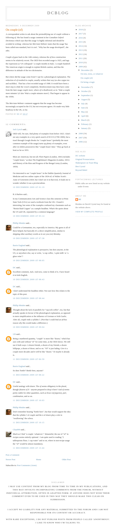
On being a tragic (88, 82)
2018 (81, 29)
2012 (81, 54)
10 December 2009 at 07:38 (29, 238)
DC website (80, 155)
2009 (81, 66)
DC (14, 267)
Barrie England (19, 245)
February (85, 124)
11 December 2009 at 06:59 (28, 359)
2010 (81, 62)
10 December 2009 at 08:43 (29, 279)
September (85, 95)
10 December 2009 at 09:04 (29, 327)
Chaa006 (16, 429)
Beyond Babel (81, 170)
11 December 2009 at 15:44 (28, 448)
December (85, 70)
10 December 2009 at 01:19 (29, 187)
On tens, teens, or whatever (92, 74)
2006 (81, 142)
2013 (81, 50)
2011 (81, 58)
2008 (81, 133)
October (84, 91)
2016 (81, 38)
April (83, 116)
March (84, 120)
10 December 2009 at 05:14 (29, 216)
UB (14, 334)
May (83, 112)
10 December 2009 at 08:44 (29, 298)
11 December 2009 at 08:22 (28, 375)
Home (38, 459)
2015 (81, 42)
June (83, 107)
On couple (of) (87, 78)
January (84, 128)
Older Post (66, 459)
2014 (81, 46)
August (84, 99)
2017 (81, 33)
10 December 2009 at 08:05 (29, 260)
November (85, 87)
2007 (81, 137)
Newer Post (10, 459)
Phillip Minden (19, 223)
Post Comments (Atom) (27, 465)
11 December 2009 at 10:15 (28, 422)
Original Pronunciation (84, 159)
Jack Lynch (17, 129)
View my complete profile (89, 212)
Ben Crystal (80, 166)
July (83, 103)
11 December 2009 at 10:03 (28, 400)
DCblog (58, 13)
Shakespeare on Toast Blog (86, 163)
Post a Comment (12, 455)
